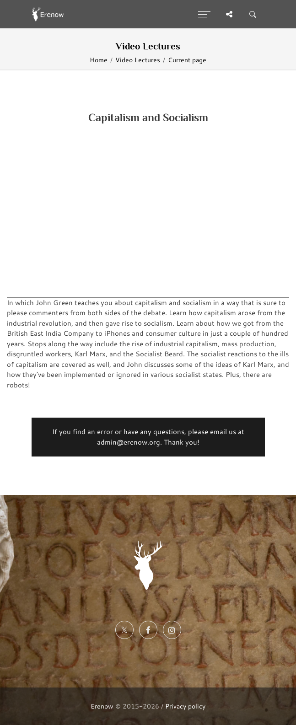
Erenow (102, 706)
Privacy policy (185, 706)
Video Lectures (137, 59)
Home (99, 59)
